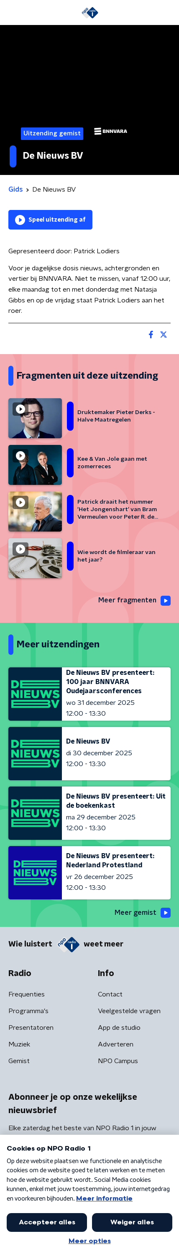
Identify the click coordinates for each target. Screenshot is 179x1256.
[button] (163, 1240)
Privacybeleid (107, 1220)
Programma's (28, 1011)
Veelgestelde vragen (129, 1011)
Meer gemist (143, 913)
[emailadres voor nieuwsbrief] (89, 1164)
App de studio (119, 1027)
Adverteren (115, 1044)
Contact (110, 994)
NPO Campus (118, 1061)
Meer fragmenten (134, 601)
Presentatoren (31, 1027)
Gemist (19, 1061)
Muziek (19, 1044)
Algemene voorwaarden (45, 1220)
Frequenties (26, 994)
